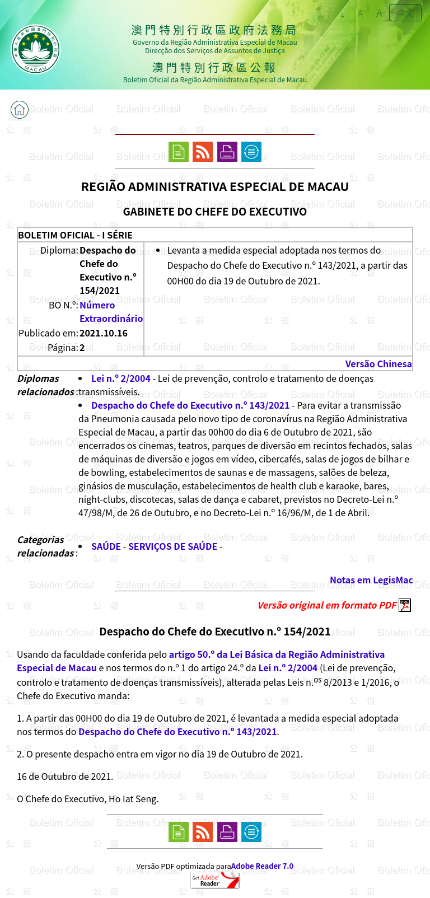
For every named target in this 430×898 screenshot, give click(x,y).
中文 (405, 13)
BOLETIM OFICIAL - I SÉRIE (75, 234)
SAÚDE (106, 546)
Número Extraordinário (111, 311)
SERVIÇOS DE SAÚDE (172, 546)
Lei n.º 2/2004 (121, 378)
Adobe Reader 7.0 (262, 865)
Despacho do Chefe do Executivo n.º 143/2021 (190, 404)
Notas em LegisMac (371, 579)
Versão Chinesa (378, 363)
